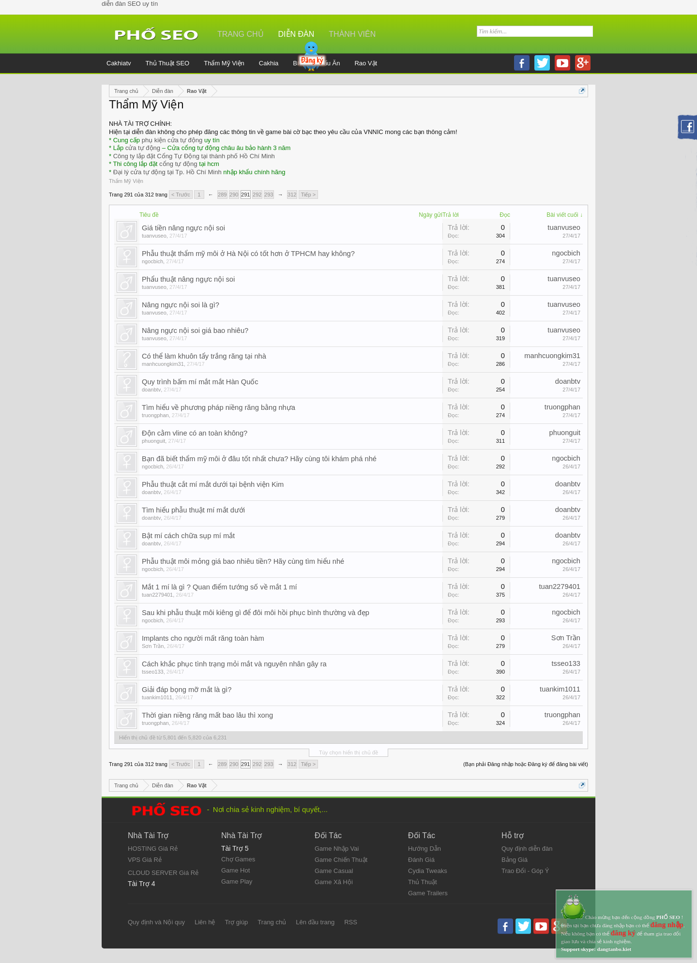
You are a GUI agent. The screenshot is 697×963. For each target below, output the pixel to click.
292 (257, 194)
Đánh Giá (421, 859)
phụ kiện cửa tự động (172, 140)
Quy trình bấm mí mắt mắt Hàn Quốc (200, 382)
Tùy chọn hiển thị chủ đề (348, 752)
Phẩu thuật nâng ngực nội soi (188, 279)
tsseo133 (153, 672)
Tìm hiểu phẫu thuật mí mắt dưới (193, 510)
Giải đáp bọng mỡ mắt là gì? (187, 689)
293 (268, 194)
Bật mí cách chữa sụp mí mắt (188, 536)
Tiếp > (308, 194)
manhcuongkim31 (163, 364)
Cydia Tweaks (427, 870)
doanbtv (151, 389)
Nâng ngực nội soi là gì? (180, 305)
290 (233, 194)
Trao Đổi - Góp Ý (525, 870)
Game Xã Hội (334, 882)
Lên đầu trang (315, 922)
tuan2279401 (157, 595)
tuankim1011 (157, 697)
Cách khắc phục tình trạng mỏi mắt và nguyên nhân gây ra (234, 664)
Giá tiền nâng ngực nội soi (183, 228)
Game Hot (235, 870)
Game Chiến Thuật (341, 859)
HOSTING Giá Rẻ (153, 848)
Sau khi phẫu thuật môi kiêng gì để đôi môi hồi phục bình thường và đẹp (255, 613)
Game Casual (334, 870)
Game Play (236, 881)
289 (222, 194)
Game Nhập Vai (337, 848)
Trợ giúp (236, 922)
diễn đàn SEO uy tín (130, 3)
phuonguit (153, 441)
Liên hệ (205, 922)
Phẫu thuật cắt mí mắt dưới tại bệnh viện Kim (213, 484)
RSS (350, 922)
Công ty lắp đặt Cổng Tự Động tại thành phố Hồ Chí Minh (194, 156)
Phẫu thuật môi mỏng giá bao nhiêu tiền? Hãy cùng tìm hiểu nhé (243, 561)
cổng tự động (178, 163)
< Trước (180, 194)
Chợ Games (238, 859)
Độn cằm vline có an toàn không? (194, 433)
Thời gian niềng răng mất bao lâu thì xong (207, 715)
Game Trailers (428, 893)
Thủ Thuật (422, 882)
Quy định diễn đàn (526, 848)
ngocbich (152, 261)
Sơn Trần (153, 646)
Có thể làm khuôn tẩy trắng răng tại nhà (204, 356)
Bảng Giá (514, 859)
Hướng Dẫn (424, 848)
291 (245, 194)
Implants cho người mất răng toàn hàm (203, 638)
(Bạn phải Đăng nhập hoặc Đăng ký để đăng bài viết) (525, 764)
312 (292, 194)
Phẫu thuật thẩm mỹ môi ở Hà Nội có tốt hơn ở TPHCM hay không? (248, 253)
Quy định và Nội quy (156, 922)
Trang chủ (240, 34)
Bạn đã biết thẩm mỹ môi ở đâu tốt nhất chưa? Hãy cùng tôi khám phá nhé (259, 459)
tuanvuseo (154, 236)
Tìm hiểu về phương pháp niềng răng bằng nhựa (218, 407)
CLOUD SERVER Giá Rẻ (163, 872)
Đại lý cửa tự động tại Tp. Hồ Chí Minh (167, 172)
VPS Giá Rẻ (145, 859)
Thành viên (352, 34)
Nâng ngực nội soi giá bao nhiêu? (195, 330)
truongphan (155, 415)
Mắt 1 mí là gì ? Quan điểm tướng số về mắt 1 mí (219, 587)
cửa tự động (142, 147)
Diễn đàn (296, 34)
